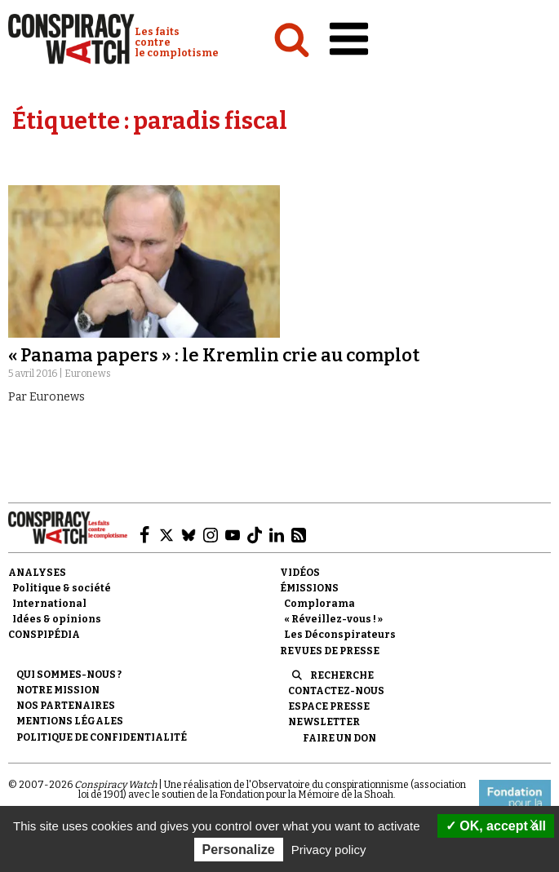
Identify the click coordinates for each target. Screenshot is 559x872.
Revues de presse (329, 651)
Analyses (37, 572)
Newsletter (324, 722)
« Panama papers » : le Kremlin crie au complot (213, 355)
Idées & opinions (56, 619)
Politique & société (61, 588)
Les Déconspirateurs (340, 634)
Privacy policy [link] (328, 850)
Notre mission (58, 690)
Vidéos (300, 572)
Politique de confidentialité (101, 737)
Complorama (319, 603)
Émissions (309, 588)
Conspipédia (44, 634)
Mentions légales (69, 721)
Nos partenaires (65, 705)
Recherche (342, 675)
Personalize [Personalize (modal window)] (238, 850)
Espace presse (329, 706)
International (49, 603)
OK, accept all (496, 826)
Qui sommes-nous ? (69, 674)
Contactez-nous (336, 691)
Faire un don (339, 738)
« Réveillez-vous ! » (333, 619)
